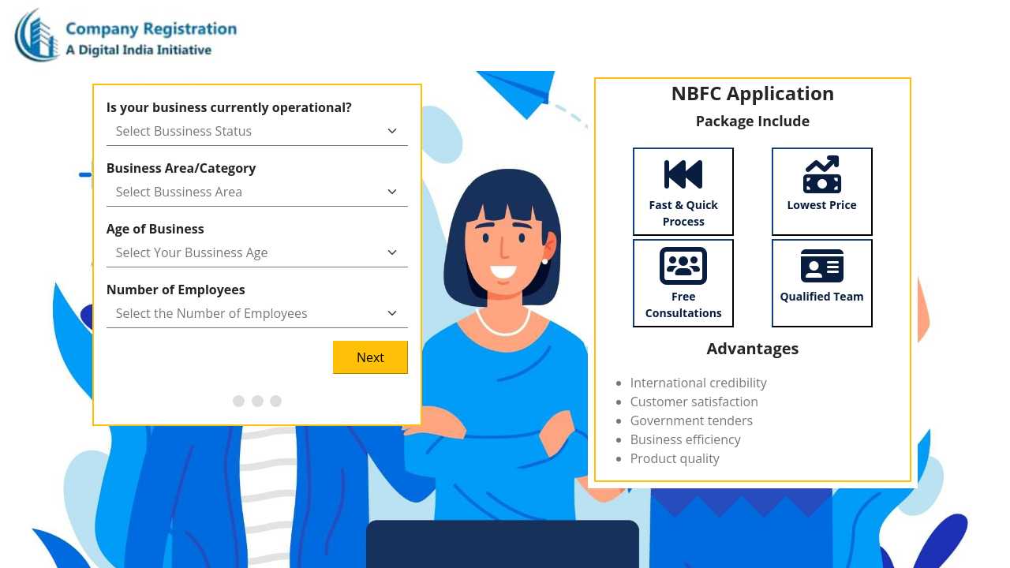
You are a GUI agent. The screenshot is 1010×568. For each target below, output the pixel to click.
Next (370, 357)
